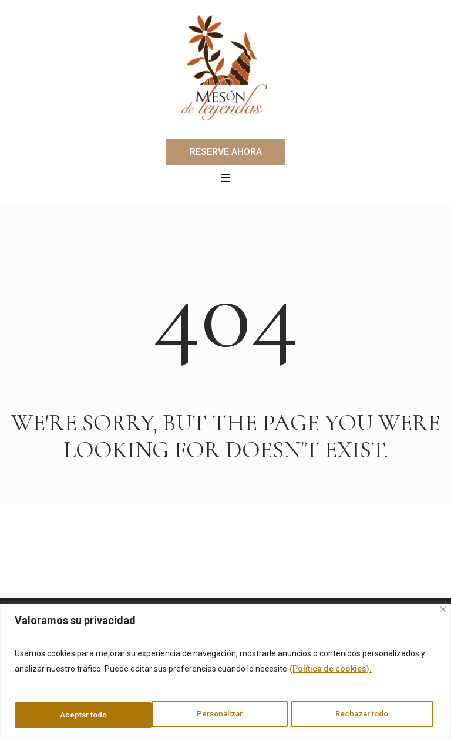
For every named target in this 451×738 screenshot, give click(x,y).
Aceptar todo (369, 715)
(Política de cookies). (331, 670)
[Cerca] (443, 610)
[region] (225, 671)
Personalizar (82, 715)
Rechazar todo (225, 715)
